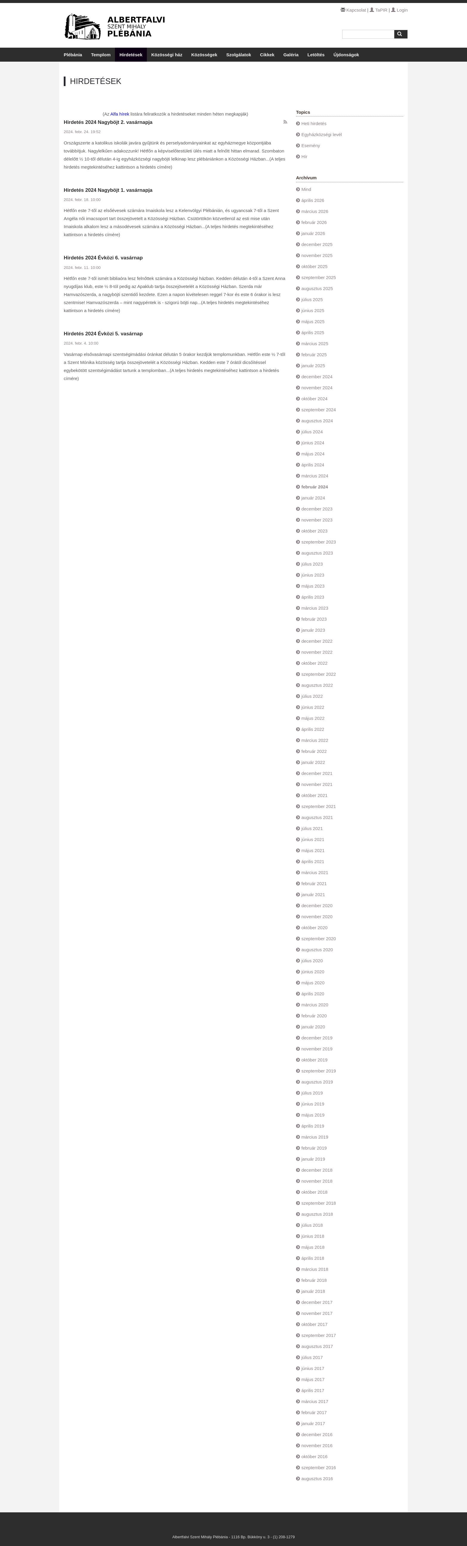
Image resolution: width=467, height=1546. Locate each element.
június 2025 (312, 310)
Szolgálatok (238, 54)
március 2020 (314, 1004)
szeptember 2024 (318, 409)
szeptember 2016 (318, 1467)
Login (399, 10)
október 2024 (314, 398)
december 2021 (316, 773)
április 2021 (312, 861)
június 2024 (312, 442)
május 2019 (313, 1114)
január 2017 (313, 1423)
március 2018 (314, 1269)
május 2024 (313, 453)
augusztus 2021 (317, 817)
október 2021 (314, 795)
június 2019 (312, 1103)
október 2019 (314, 1059)
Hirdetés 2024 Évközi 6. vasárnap (103, 258)
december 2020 (316, 905)
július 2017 (312, 1357)
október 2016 (314, 1456)
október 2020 (314, 927)
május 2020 (313, 982)
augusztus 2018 (317, 1214)
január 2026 (313, 233)
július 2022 (312, 696)
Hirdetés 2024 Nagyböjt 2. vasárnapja (108, 122)
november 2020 (316, 916)
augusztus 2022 (317, 685)
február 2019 (314, 1147)
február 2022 (314, 751)
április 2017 (312, 1390)
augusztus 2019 (317, 1081)
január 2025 (313, 365)
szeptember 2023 (318, 541)
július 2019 (312, 1092)
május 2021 (313, 850)
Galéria (290, 54)
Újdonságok (346, 54)
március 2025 (314, 343)
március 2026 (314, 211)
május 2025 (313, 321)
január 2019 (313, 1159)
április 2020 (312, 993)
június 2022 (312, 707)
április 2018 (312, 1258)
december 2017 (316, 1302)
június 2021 (312, 839)
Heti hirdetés (313, 123)
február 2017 (314, 1412)
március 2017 (314, 1401)
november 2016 (316, 1445)
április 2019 (312, 1125)
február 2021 (314, 883)
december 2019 (316, 1037)
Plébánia (73, 54)
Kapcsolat (356, 10)
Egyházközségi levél (321, 134)
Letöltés (316, 54)
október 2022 (314, 663)
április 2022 (312, 729)
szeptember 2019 (318, 1070)
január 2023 (313, 630)
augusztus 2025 (317, 288)
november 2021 (316, 784)
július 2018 (312, 1225)
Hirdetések (130, 54)
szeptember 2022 (318, 674)
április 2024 (312, 464)
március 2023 (314, 608)
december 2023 (316, 508)
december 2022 (316, 641)
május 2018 (313, 1247)
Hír (304, 156)
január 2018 (313, 1291)
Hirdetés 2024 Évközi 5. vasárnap (103, 334)
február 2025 (314, 354)
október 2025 (314, 266)
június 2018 (312, 1236)
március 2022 (314, 740)
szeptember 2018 (318, 1203)
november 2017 (316, 1313)
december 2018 (316, 1170)
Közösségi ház (166, 54)
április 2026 (312, 200)
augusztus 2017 (317, 1346)
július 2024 (312, 431)
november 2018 (316, 1181)
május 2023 (313, 585)
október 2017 (314, 1324)
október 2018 (314, 1192)
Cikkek (267, 54)
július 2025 (312, 299)
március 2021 (314, 872)
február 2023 (314, 619)
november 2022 (316, 652)
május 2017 (313, 1379)
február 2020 (314, 1015)
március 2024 (314, 475)
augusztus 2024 (317, 420)
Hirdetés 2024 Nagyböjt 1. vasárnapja (108, 190)
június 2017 (312, 1368)
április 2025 (312, 332)
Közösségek (204, 54)
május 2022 (313, 718)
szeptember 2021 (318, 806)
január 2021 (313, 894)
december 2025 (316, 244)
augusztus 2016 (317, 1478)
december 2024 (316, 376)
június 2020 (312, 971)
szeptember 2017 (318, 1335)
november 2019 (316, 1048)
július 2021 (312, 828)
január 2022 (313, 762)
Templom (101, 54)
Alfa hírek (119, 113)
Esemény (310, 145)
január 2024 (313, 497)
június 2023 (312, 574)
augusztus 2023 (317, 552)
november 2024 (316, 387)
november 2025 (316, 255)
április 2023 (312, 597)
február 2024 (314, 486)
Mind (306, 189)
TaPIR (378, 10)
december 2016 (316, 1434)
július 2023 (312, 563)
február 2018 (314, 1280)
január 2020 (313, 1026)
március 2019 (314, 1136)
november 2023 (316, 519)
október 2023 (314, 530)
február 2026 (314, 222)
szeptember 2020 (318, 938)
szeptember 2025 (318, 277)
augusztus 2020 (317, 949)
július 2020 (312, 960)
